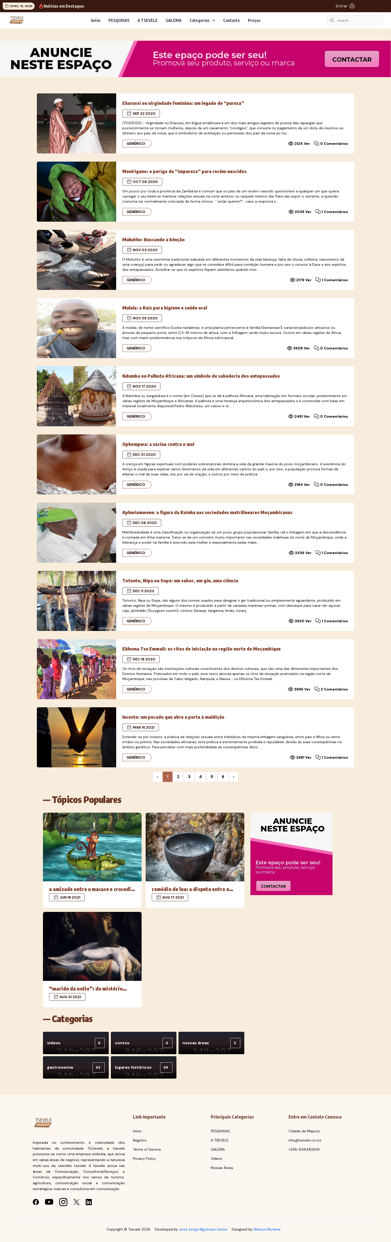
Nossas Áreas (222, 1167)
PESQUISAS (119, 20)
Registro (140, 1140)
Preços (254, 20)
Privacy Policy (144, 1158)
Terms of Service (147, 1149)
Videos (216, 1158)
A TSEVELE (148, 20)
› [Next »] (233, 776)
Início (95, 20)
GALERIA (174, 20)
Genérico (136, 143)
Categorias (202, 20)
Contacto (231, 20)
